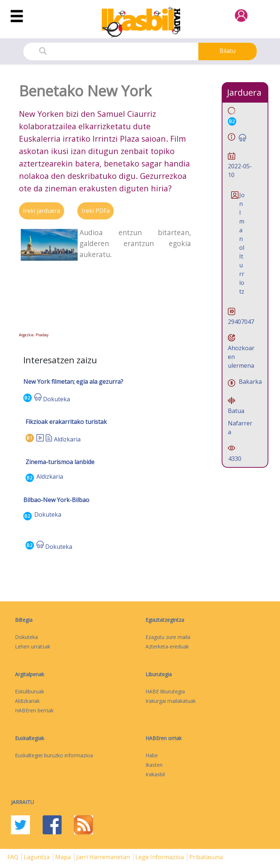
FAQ (13, 857)
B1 (30, 438)
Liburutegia (158, 674)
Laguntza (37, 857)
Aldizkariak (27, 700)
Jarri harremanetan (103, 857)
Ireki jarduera (41, 211)
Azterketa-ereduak (167, 646)
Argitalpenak (29, 674)
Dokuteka (56, 399)
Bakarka (250, 382)
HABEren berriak (34, 710)
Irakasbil (155, 774)
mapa (63, 857)
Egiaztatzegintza (164, 619)
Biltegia (23, 619)
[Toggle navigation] (16, 16)
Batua (236, 411)
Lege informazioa (160, 857)
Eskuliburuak (29, 691)
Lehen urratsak (32, 646)
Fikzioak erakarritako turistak (66, 422)
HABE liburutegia (165, 691)
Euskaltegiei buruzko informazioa (54, 755)
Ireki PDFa (96, 211)
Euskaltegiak (29, 738)
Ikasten (154, 764)
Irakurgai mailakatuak (170, 700)
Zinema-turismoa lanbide (60, 462)
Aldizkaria (67, 439)
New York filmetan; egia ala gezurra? (73, 382)
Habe (151, 755)
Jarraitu (22, 802)
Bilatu (227, 51)
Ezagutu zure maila (167, 637)
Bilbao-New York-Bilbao (56, 500)
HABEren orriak (163, 738)
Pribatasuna (206, 857)
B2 (27, 398)
